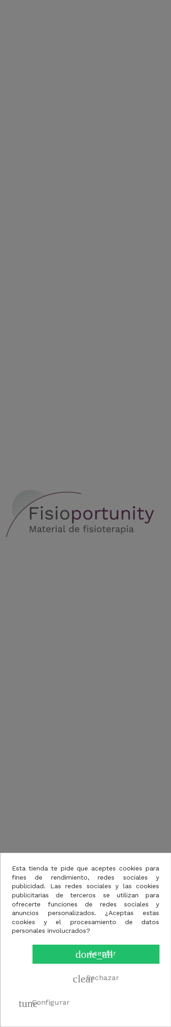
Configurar (44, 1003)
